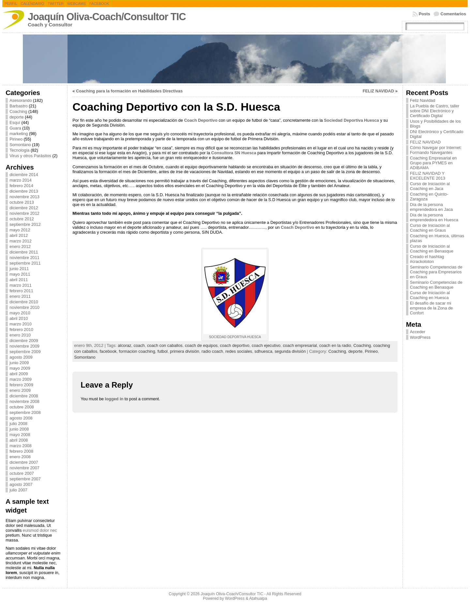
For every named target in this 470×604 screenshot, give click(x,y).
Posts (424, 13)
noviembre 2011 (24, 257)
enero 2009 (20, 390)
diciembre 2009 (23, 340)
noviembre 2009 (24, 346)
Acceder (417, 331)
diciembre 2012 (23, 207)
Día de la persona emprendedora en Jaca (431, 207)
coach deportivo (234, 345)
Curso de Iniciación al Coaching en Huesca (430, 295)
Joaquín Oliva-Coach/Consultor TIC (107, 16)
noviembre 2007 (24, 467)
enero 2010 (20, 335)
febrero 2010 (21, 329)
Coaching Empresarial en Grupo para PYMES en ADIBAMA (433, 163)
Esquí (14, 122)
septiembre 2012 (24, 224)
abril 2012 (18, 235)
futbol (163, 351)
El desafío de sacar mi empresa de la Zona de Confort (431, 308)
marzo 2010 (20, 324)
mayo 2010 (19, 312)
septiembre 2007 (24, 478)
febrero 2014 (21, 185)
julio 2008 (18, 423)
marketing (18, 133)
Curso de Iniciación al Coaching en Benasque (431, 249)
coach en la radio (335, 345)
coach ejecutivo (266, 345)
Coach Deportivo (200, 120)
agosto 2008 (20, 418)
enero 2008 (20, 456)
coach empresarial (300, 345)
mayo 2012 (19, 229)
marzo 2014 (20, 180)
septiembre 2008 (24, 412)
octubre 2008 (21, 407)
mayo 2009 (19, 368)
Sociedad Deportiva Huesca (351, 120)
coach (139, 345)
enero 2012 (20, 246)
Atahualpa (258, 598)
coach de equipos (201, 345)
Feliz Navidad (422, 100)
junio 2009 (19, 362)
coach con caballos (165, 345)
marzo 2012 (20, 241)
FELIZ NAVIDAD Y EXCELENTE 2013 (427, 176)
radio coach (212, 351)
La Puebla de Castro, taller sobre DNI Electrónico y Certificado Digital (435, 110)
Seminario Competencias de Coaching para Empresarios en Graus (436, 272)
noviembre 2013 (24, 196)
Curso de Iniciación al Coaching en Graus (430, 228)
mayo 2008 (19, 434)
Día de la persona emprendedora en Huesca (434, 217)
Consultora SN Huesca (233, 152)
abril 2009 (18, 373)
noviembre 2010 (24, 307)
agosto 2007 (20, 484)
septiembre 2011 (24, 263)
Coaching (18, 111)
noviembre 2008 (24, 401)
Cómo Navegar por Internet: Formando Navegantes (436, 150)
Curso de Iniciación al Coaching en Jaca (430, 186)
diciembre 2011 (23, 252)
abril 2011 (18, 279)
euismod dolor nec (40, 530)
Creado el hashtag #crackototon (427, 259)
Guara (15, 128)
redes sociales (238, 351)
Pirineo (16, 139)
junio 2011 (19, 268)
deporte (16, 117)
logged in (114, 398)
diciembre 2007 (23, 462)
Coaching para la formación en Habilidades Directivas (129, 91)
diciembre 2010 (23, 301)
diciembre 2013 (23, 191)
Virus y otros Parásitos (30, 155)
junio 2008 (19, 429)
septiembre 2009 (24, 351)
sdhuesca (263, 351)
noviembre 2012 (24, 213)
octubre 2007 (21, 473)
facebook (107, 351)
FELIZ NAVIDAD (378, 91)
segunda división (290, 351)
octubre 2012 (21, 218)
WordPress (420, 337)
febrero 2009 (21, 384)
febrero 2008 (21, 451)
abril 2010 (18, 318)
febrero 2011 (21, 290)
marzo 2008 (20, 445)
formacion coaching (137, 351)
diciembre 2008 (23, 395)
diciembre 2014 (23, 174)
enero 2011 (20, 296)
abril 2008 (18, 440)
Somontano (20, 144)
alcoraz (124, 345)
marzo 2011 (20, 285)
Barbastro (18, 105)
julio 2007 (18, 489)
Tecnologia (19, 150)
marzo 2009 (20, 379)
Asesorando (20, 100)
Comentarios (453, 13)
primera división (184, 351)
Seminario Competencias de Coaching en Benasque (436, 285)
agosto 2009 (20, 357)
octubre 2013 (21, 202)
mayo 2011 (19, 274)
